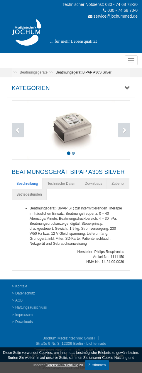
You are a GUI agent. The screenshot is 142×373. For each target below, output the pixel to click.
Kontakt (21, 286)
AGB (19, 300)
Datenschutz (25, 293)
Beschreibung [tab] (27, 183)
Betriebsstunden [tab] (29, 194)
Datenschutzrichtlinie (62, 365)
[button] (21, 130)
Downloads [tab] (93, 183)
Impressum (24, 315)
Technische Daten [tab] (61, 183)
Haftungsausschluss (31, 307)
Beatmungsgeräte (34, 72)
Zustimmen (97, 365)
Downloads (24, 322)
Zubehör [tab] (118, 183)
